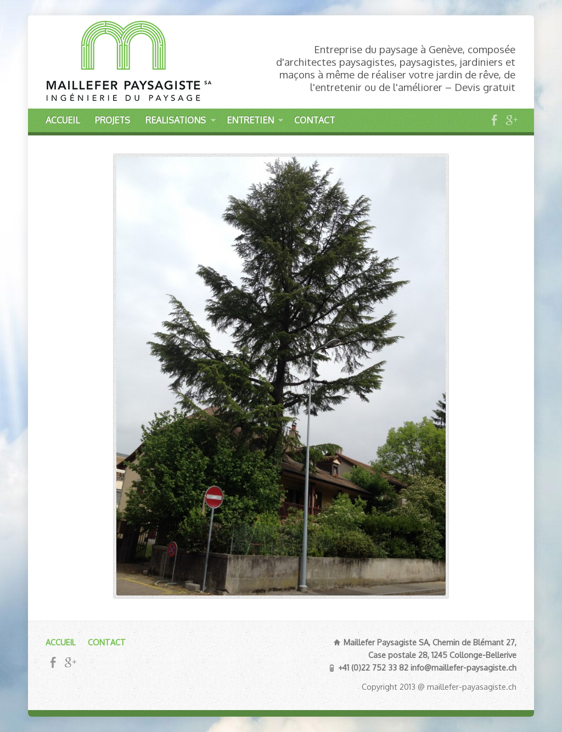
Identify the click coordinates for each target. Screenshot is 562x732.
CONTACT (314, 120)
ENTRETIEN (255, 122)
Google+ (511, 120)
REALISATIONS (180, 122)
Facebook (494, 120)
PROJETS (112, 120)
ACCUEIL (63, 120)
